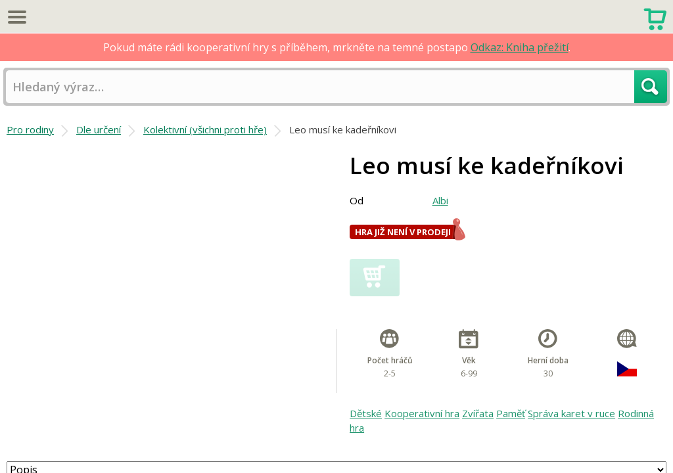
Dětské (366, 413)
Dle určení (98, 129)
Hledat (650, 86)
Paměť (510, 413)
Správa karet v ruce (571, 413)
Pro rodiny (30, 129)
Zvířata (478, 413)
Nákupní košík (655, 18)
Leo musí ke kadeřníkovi (342, 129)
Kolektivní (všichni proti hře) (205, 129)
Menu (16, 16)
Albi (440, 200)
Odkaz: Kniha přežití (520, 47)
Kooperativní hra (421, 413)
